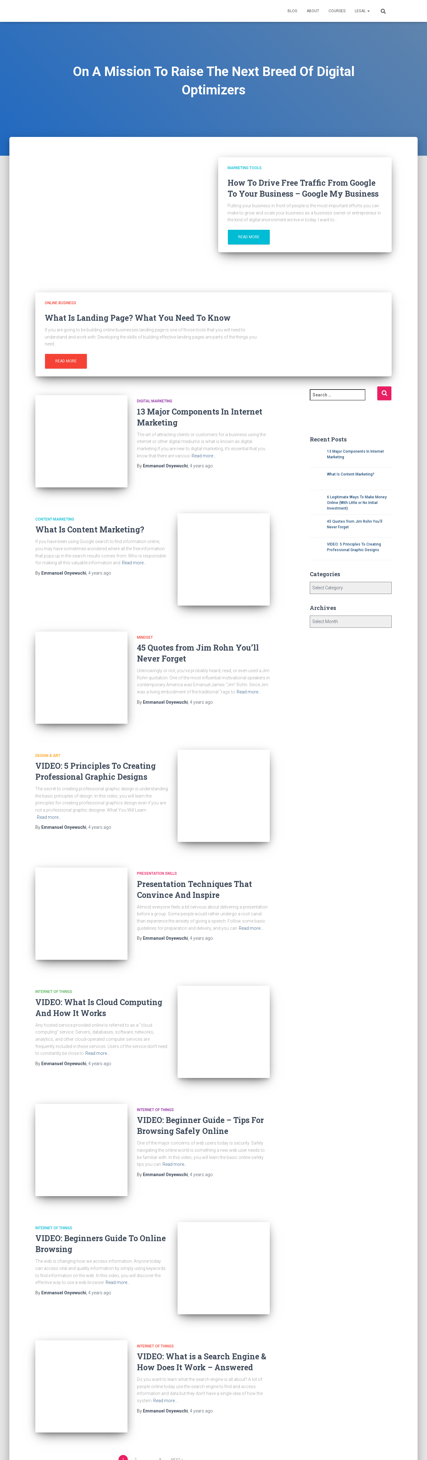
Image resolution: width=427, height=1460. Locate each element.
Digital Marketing (154, 401)
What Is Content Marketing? (89, 522)
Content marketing (54, 512)
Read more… (204, 455)
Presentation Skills (157, 845)
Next (175, 1395)
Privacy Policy (105, 1445)
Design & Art (47, 734)
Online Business (60, 303)
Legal (362, 11)
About (313, 11)
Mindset (145, 623)
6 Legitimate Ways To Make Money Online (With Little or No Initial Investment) (357, 503)
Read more (248, 237)
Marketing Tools (245, 168)
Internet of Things (53, 956)
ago (201, 465)
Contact (71, 1445)
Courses (337, 11)
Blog (292, 11)
